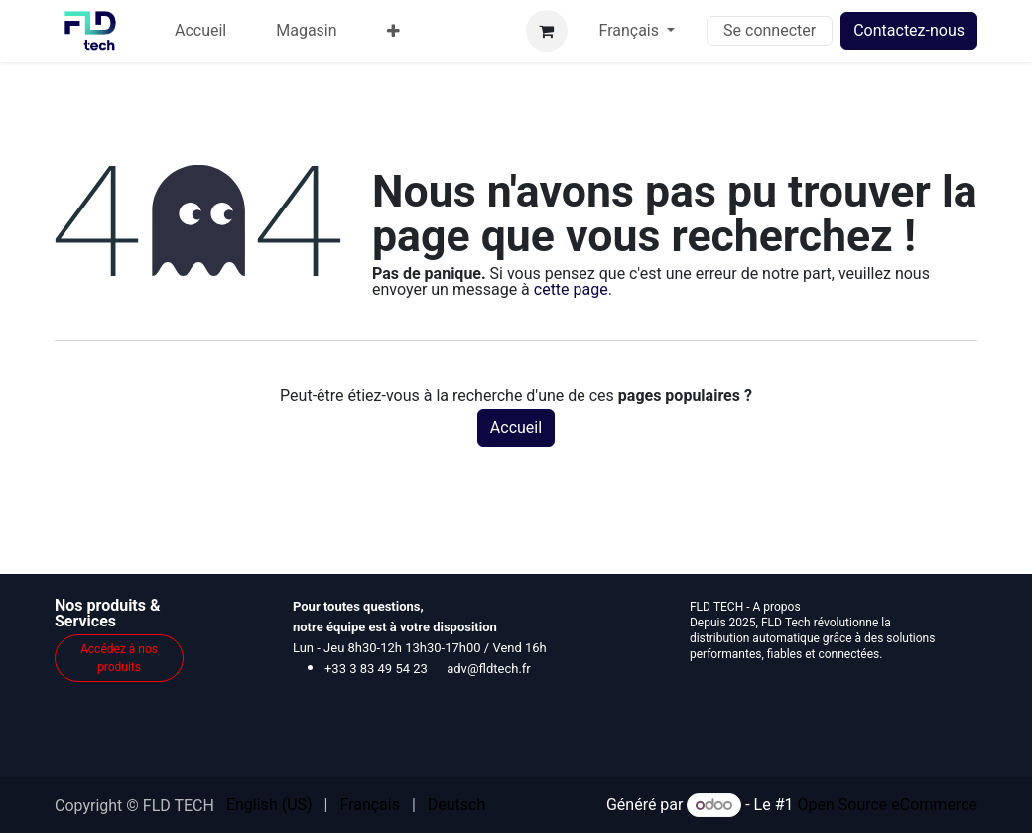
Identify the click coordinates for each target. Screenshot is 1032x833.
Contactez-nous (909, 30)
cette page (571, 289)
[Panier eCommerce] (547, 31)
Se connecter (769, 30)
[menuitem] (200, 31)
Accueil (516, 427)
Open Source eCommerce (887, 804)
